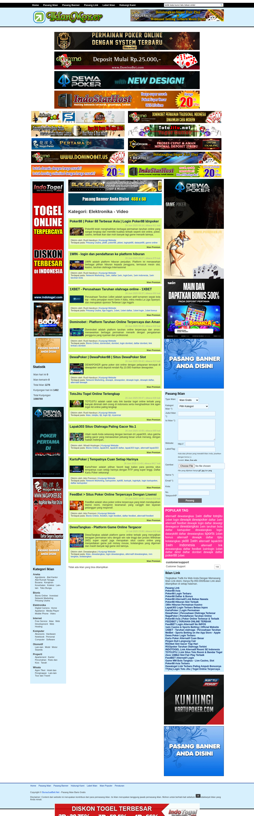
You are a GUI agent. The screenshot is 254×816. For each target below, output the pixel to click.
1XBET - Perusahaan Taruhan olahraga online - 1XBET (111, 289)
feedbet (103, 516)
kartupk (127, 480)
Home (35, 5)
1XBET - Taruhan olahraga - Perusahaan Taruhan (193, 630)
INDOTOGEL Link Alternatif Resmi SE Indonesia (192, 649)
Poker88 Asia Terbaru (177, 663)
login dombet (126, 343)
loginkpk (136, 480)
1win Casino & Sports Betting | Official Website (192, 627)
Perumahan (40, 660)
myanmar (116, 415)
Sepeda (39, 649)
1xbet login (138, 310)
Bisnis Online (41, 595)
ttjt (100, 415)
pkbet (120, 242)
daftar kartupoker (79, 483)
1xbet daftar (126, 310)
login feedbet (115, 516)
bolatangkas (85, 556)
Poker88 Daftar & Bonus (179, 596)
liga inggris (107, 310)
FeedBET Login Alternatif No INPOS (185, 624)
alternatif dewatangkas (136, 554)
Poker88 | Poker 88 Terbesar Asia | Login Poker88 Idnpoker (114, 221)
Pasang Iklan (50, 5)
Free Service (41, 621)
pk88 (104, 242)
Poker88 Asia (172, 590)
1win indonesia (141, 275)
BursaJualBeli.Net (50, 792)
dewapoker (119, 380)
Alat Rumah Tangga (44, 580)
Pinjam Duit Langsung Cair (180, 641)
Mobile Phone (41, 613)
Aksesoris (40, 634)
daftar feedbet (129, 516)
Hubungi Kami (127, 5)
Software (50, 639)
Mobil (47, 647)
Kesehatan (40, 585)
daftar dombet (140, 343)
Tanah (44, 662)
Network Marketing (44, 598)
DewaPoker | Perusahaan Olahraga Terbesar (190, 613)
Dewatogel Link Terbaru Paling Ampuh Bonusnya (193, 666)
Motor (55, 647)
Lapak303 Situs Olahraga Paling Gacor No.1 (103, 426)
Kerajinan (48, 582)
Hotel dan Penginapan (45, 671)
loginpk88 (128, 242)
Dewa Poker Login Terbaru (180, 635)
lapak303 (104, 448)
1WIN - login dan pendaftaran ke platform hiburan (107, 254)
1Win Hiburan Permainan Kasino (183, 604)
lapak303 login (132, 448)
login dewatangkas (115, 554)
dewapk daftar (147, 380)
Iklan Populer (106, 785)
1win (107, 275)
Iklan (51, 621)
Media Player (52, 611)
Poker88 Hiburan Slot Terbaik (182, 602)
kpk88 (120, 480)
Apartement (40, 657)
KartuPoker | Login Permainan (182, 610)
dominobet (105, 343)
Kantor (51, 657)
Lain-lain (39, 647)
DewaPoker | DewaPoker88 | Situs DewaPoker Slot (108, 357)
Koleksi (50, 585)
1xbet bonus (151, 310)
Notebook (39, 637)
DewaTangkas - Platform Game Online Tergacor (106, 527)
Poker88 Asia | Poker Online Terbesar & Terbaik (192, 618)
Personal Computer (45, 638)
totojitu (95, 415)
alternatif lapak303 (150, 448)
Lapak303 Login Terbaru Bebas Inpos (186, 607)
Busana (38, 582)
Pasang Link (91, 5)
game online (152, 242)
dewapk (109, 380)
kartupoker (110, 480)
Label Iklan (109, 5)
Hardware (51, 634)
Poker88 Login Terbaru (178, 593)
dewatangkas (98, 554)
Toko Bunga (46, 588)
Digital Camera (42, 608)
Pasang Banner (71, 5)
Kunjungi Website (107, 240)
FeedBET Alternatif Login (179, 657)
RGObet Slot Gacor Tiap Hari (181, 643)
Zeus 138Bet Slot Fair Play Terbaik (184, 655)
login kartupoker (149, 480)
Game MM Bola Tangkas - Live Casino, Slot (189, 660)
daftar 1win (116, 275)
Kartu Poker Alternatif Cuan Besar (184, 638)
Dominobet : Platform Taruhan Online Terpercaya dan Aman (115, 322)
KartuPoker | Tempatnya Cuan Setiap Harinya (104, 459)
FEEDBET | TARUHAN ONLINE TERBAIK (188, 621)
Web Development (47, 622)
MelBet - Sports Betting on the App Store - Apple (192, 632)
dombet (115, 343)
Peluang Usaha (42, 600)
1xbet (116, 310)
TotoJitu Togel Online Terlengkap (95, 394)
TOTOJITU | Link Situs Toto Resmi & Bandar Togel (193, 652)
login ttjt (107, 415)
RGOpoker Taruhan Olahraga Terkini (186, 646)
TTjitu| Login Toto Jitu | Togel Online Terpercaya (192, 669)
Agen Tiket (40, 670)
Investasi (54, 595)
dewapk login (132, 380)
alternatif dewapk (79, 382)
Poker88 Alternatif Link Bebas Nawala (186, 599)
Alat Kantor (52, 577)
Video (53, 613)
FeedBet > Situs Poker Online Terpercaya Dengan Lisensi (113, 494)
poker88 (112, 242)
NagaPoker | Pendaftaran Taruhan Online (188, 616)
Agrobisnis (40, 577)
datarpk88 (139, 242)
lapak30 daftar (117, 448)
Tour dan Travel (42, 675)
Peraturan (119, 785)
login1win (127, 275)
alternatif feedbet (145, 516)
